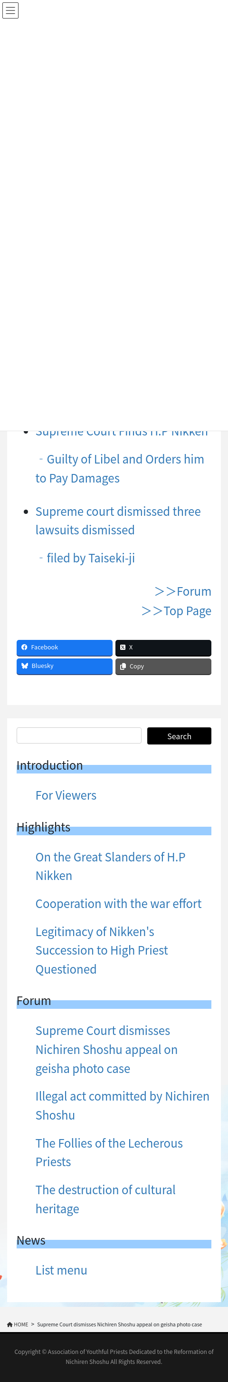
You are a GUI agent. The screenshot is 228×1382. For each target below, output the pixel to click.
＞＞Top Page (176, 610)
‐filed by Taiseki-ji (85, 557)
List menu (61, 1269)
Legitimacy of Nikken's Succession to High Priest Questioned (102, 950)
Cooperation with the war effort (119, 903)
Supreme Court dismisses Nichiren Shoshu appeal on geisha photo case (107, 1049)
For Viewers (66, 794)
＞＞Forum (182, 590)
